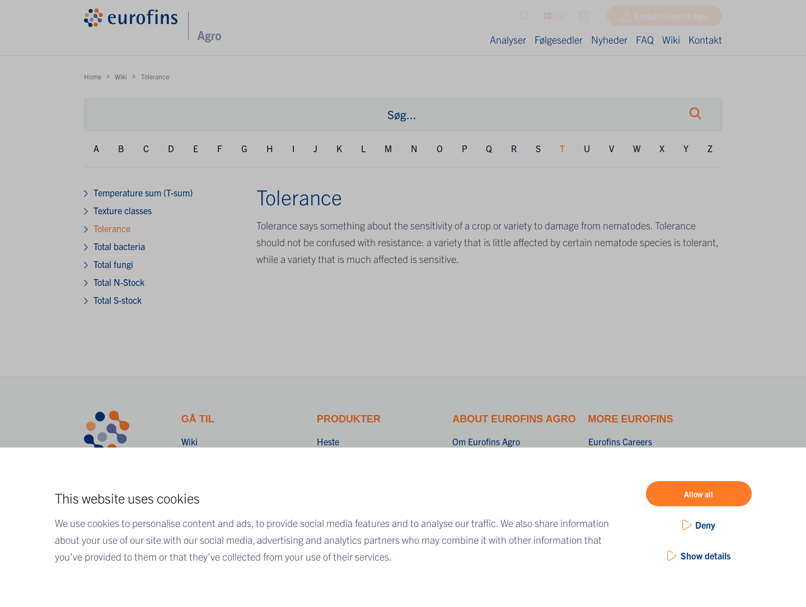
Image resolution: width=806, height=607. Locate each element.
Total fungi (113, 264)
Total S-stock (117, 299)
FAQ (645, 39)
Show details (705, 555)
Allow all (698, 494)
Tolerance (111, 228)
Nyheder (609, 39)
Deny (705, 524)
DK (554, 18)
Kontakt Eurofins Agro (671, 18)
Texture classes (122, 210)
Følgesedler (559, 39)
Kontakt (705, 39)
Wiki (671, 39)
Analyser (508, 39)
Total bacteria (119, 246)
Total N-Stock (118, 282)
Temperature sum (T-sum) (143, 192)
